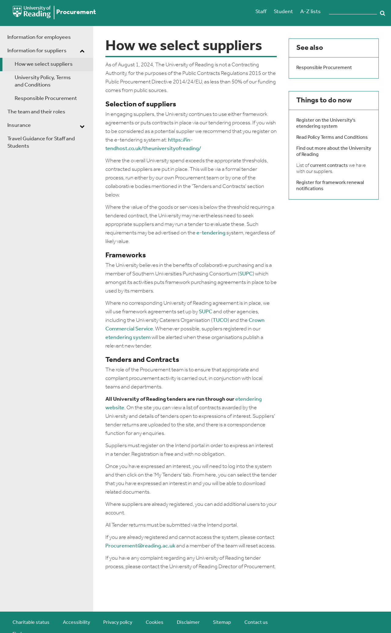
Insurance (19, 125)
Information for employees (39, 37)
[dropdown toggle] (82, 52)
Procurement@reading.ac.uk (140, 546)
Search (382, 13)
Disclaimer (188, 622)
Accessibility (76, 622)
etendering (118, 337)
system (141, 337)
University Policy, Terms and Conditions (43, 81)
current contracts (329, 165)
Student (283, 12)
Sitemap (222, 622)
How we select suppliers (44, 64)
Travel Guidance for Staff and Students (41, 142)
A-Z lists (310, 12)
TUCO (220, 320)
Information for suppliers (37, 51)
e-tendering (210, 233)
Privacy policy (117, 622)
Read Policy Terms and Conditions (332, 137)
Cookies (154, 622)
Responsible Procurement (46, 98)
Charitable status (31, 622)
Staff (260, 12)
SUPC (246, 274)
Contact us (256, 622)
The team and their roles (36, 112)
